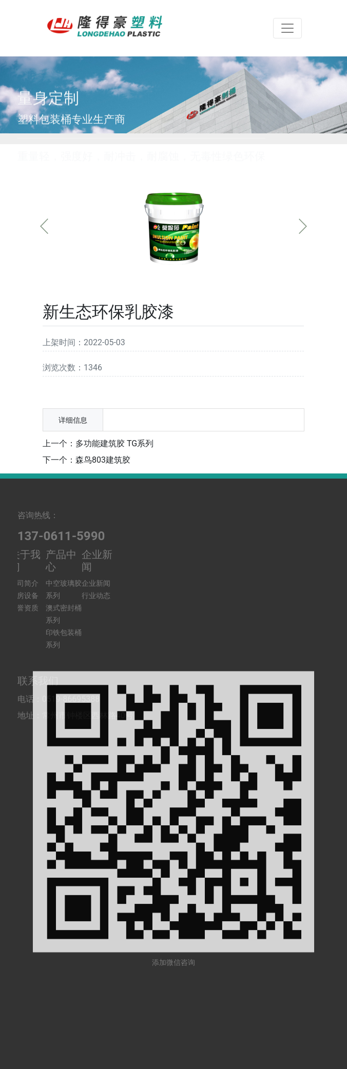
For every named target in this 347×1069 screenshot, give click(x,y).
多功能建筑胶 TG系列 (114, 443)
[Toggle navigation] (287, 28)
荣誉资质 (24, 573)
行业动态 (96, 561)
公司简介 (24, 548)
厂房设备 (24, 561)
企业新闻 (96, 548)
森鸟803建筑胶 (102, 460)
